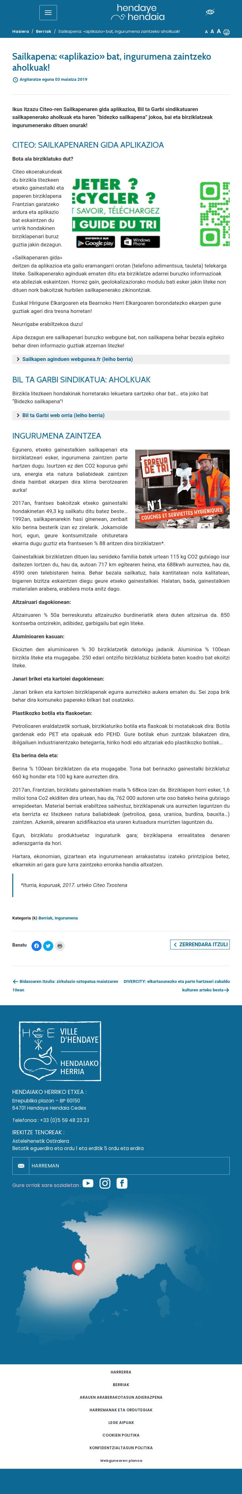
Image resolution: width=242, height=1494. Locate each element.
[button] (226, 31)
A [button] (206, 31)
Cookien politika (121, 1435)
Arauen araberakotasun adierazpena (121, 1397)
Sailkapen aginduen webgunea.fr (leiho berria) (77, 359)
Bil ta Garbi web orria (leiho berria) (63, 415)
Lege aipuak (121, 1422)
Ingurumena (66, 917)
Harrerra (121, 1372)
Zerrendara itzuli (200, 945)
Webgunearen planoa (121, 1460)
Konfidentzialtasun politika (121, 1447)
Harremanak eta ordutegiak (121, 1410)
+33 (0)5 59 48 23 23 (64, 1120)
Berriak (45, 917)
